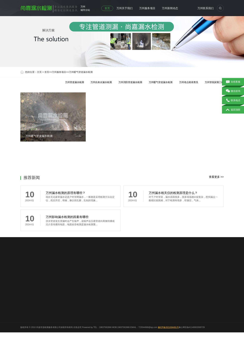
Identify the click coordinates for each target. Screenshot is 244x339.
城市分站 (85, 10)
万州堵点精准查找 (188, 82)
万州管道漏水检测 (74, 82)
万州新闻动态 (170, 8)
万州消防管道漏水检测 (130, 82)
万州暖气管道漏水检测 (81, 72)
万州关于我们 (124, 8)
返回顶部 (233, 110)
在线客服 (233, 82)
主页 (39, 72)
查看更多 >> (216, 176)
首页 (107, 8)
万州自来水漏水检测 (101, 82)
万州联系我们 (205, 8)
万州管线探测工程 (214, 82)
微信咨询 (233, 91)
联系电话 (233, 100)
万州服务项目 (147, 8)
